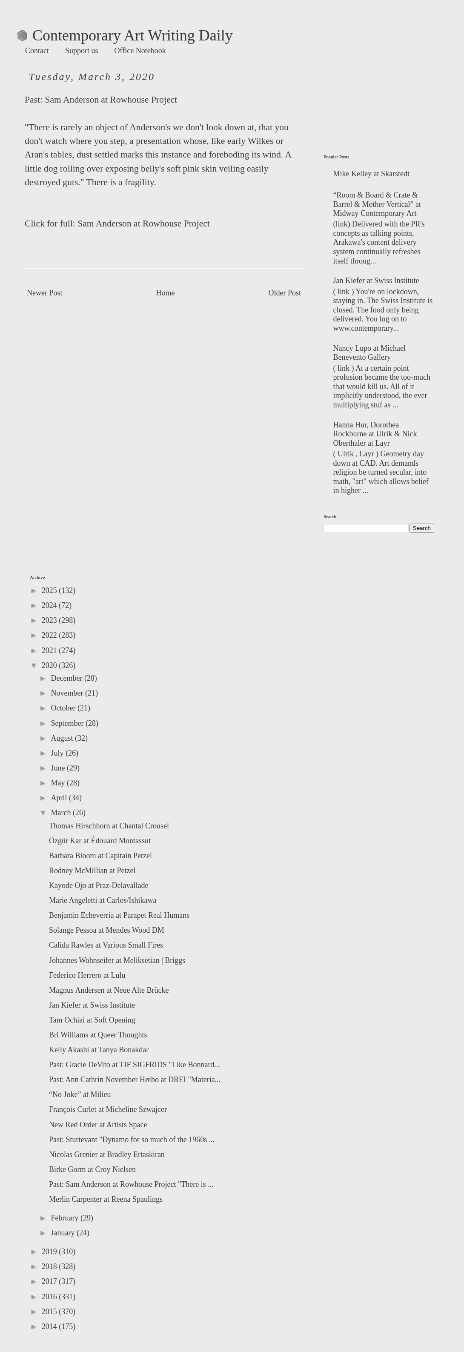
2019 (50, 1251)
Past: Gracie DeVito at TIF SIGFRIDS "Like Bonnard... (134, 1064)
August (63, 738)
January (63, 1233)
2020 (50, 665)
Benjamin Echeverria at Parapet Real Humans (119, 915)
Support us (81, 50)
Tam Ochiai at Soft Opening (92, 1020)
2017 (50, 1281)
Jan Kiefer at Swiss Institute (376, 280)
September (68, 723)
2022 (50, 635)
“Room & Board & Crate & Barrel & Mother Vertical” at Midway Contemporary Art (377, 204)
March (61, 812)
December (67, 678)
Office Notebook (140, 50)
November (68, 693)
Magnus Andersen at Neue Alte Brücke (109, 990)
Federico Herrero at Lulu (87, 975)
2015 (50, 1311)
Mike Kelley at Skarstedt (371, 173)
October (64, 708)
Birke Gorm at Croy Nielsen (92, 1169)
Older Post (285, 293)
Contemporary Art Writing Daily (125, 35)
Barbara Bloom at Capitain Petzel (100, 855)
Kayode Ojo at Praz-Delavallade (98, 885)
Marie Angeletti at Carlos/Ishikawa (102, 900)
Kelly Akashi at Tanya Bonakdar (99, 1050)
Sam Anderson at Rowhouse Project (111, 100)
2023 (50, 620)
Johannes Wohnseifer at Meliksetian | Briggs (117, 960)
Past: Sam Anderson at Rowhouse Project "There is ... (131, 1184)
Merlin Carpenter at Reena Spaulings (106, 1199)
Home (165, 293)
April (60, 797)
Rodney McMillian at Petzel (92, 870)
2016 (50, 1296)
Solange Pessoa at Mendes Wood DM (106, 930)
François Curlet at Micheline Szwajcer (108, 1109)
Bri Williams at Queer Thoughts (98, 1035)
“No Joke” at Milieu (80, 1094)
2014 (50, 1326)
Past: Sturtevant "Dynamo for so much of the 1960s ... (132, 1139)
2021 (50, 650)
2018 (50, 1266)
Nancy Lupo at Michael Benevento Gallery (369, 353)
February (65, 1218)
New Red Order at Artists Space (98, 1124)
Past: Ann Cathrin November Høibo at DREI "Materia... (135, 1079)
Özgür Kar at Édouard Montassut (100, 840)
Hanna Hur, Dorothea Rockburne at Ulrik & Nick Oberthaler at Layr (375, 434)
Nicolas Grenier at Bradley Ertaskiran (107, 1154)
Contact (37, 50)
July (58, 753)
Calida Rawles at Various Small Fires (106, 945)
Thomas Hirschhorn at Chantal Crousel (109, 826)
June (59, 768)
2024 (50, 605)
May (59, 783)
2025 (50, 590)
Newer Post (45, 293)
